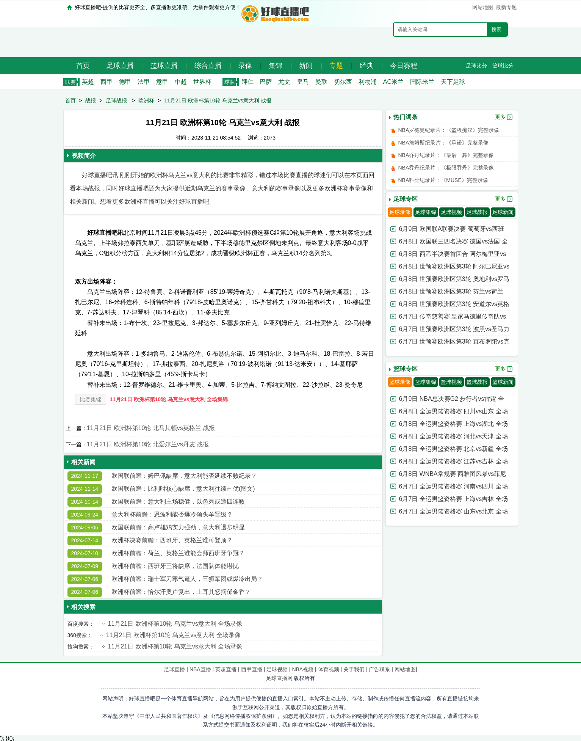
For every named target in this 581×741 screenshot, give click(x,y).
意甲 (162, 81)
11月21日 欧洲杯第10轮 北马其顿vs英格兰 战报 (151, 428)
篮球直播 (164, 65)
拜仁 (247, 81)
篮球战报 (477, 382)
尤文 (284, 81)
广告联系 (379, 669)
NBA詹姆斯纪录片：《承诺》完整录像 (443, 143)
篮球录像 (399, 382)
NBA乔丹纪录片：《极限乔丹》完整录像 (446, 168)
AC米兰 (393, 81)
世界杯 (202, 81)
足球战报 (116, 100)
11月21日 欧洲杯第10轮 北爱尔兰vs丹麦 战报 (148, 444)
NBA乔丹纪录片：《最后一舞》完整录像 (446, 155)
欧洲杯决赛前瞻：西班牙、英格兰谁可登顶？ (172, 540)
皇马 (303, 81)
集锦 (275, 65)
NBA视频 (302, 669)
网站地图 (482, 7)
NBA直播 (200, 669)
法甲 (144, 81)
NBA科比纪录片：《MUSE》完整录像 (443, 180)
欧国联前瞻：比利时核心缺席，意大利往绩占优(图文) (183, 488)
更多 (500, 117)
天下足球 (453, 81)
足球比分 (476, 66)
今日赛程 (403, 65)
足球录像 (399, 212)
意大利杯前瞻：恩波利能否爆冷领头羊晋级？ (172, 514)
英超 (88, 81)
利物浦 (368, 81)
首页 (83, 65)
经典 (366, 65)
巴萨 (266, 81)
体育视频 (328, 669)
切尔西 (343, 81)
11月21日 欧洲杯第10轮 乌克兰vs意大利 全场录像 (175, 623)
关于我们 (354, 669)
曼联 (321, 81)
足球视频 (451, 212)
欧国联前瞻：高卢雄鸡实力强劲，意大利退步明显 (178, 527)
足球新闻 (503, 212)
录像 (245, 65)
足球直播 (120, 65)
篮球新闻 (503, 382)
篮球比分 (503, 66)
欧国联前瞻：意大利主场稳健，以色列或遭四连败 (178, 501)
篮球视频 (451, 382)
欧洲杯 (146, 100)
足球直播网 (279, 678)
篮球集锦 (425, 382)
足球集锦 (425, 212)
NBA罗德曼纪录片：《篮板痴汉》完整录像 (449, 130)
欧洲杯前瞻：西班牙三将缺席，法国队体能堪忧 (175, 566)
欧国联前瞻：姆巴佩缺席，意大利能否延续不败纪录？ (184, 476)
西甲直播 (251, 669)
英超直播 (225, 669)
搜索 (496, 29)
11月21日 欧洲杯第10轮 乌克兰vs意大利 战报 (217, 100)
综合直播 (208, 65)
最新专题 (506, 7)
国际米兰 (422, 81)
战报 (90, 100)
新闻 (306, 65)
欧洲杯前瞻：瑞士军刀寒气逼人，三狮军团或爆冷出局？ (187, 579)
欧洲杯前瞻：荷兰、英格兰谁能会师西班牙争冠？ (178, 553)
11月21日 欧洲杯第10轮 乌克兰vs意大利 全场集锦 (169, 399)
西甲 (106, 81)
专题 (336, 65)
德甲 (125, 81)
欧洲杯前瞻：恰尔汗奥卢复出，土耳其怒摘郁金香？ (181, 592)
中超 (181, 81)
